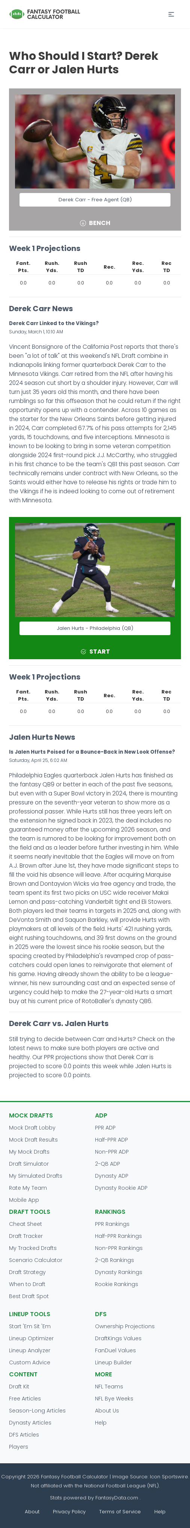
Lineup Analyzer (29, 1350)
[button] (171, 14)
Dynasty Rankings (118, 1272)
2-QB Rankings (114, 1260)
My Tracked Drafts (33, 1248)
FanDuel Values (115, 1350)
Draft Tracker (26, 1236)
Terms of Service (120, 1511)
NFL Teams (109, 1386)
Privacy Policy (69, 1511)
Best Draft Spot (29, 1296)
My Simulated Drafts (35, 1176)
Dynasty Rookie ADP (121, 1188)
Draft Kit (19, 1386)
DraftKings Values (118, 1338)
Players (18, 1446)
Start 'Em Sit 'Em (30, 1326)
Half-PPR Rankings (118, 1236)
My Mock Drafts (29, 1152)
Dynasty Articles (30, 1422)
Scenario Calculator (35, 1260)
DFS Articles (24, 1434)
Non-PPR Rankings (119, 1248)
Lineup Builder (113, 1362)
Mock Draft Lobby (32, 1127)
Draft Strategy (27, 1272)
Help (101, 1422)
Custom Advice (29, 1362)
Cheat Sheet (25, 1224)
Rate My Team (28, 1188)
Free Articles (25, 1398)
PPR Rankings (112, 1224)
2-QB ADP (107, 1164)
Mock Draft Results (33, 1139)
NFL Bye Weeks (114, 1398)
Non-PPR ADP (112, 1152)
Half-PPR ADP (111, 1139)
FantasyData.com (117, 1497)
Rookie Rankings (116, 1284)
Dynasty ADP (111, 1176)
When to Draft (27, 1284)
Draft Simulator (29, 1164)
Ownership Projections (125, 1326)
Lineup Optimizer (31, 1338)
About (32, 1511)
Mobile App (24, 1200)
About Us (107, 1410)
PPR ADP (105, 1127)
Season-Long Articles (37, 1410)
